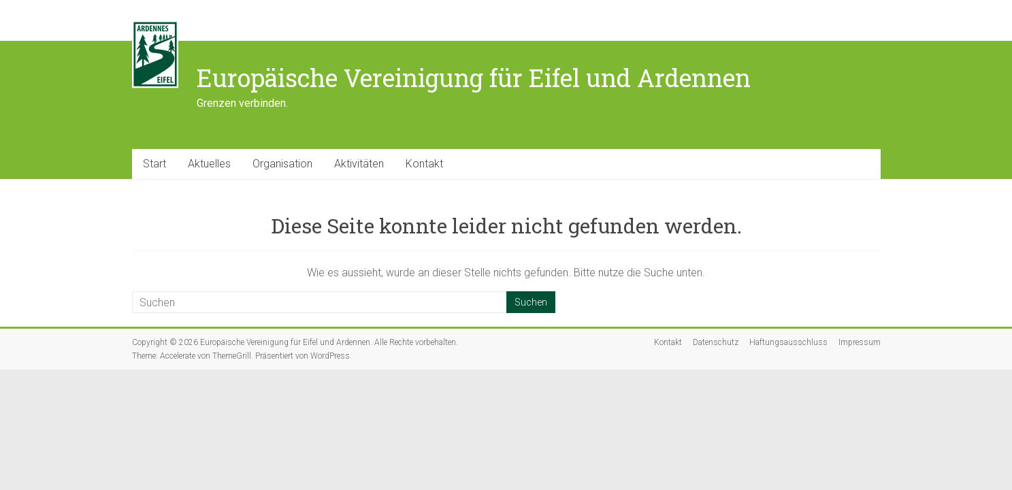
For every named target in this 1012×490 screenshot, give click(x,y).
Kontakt (424, 163)
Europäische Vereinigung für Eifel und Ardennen (474, 77)
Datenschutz (715, 342)
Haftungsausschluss (788, 342)
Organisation (282, 163)
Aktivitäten (359, 163)
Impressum (859, 342)
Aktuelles (209, 163)
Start (154, 163)
